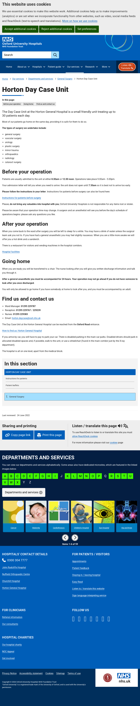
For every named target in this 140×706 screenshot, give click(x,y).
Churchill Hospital (11, 581)
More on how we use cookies (79, 21)
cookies (113, 442)
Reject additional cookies (56, 29)
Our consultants (10, 624)
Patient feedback (80, 568)
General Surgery (64, 78)
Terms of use (74, 673)
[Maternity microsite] (36, 516)
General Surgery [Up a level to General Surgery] (16, 396)
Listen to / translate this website (88, 588)
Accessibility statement (31, 673)
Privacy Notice (9, 673)
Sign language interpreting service (89, 595)
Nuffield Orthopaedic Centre (16, 574)
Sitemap (60, 673)
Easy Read (77, 581)
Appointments (79, 561)
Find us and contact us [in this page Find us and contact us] (45, 104)
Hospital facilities (11, 251)
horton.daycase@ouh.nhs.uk (26, 318)
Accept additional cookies (20, 29)
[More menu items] (106, 67)
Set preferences (86, 29)
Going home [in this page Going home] (28, 104)
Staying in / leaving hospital (86, 575)
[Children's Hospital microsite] (81, 516)
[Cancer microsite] (13, 516)
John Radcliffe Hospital (14, 567)
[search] (55, 54)
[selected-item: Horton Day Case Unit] (70, 372)
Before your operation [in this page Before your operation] (12, 104)
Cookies (49, 673)
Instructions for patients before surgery (21, 198)
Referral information (12, 617)
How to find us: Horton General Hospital (22, 330)
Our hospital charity (12, 644)
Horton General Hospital (14, 588)
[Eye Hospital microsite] (104, 516)
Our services (18, 78)
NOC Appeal (8, 651)
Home (5, 79)
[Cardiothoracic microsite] (58, 516)
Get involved (8, 658)
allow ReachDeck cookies (85, 436)
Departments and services (40, 78)
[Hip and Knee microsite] (126, 516)
